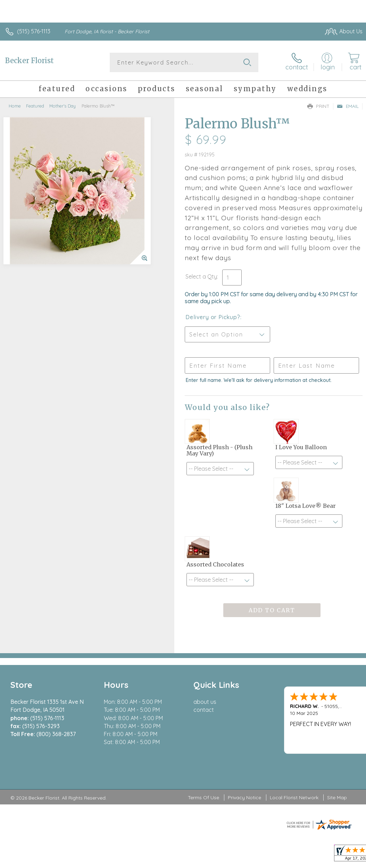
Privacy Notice (244, 797)
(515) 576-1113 (33, 31)
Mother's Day (62, 106)
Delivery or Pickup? (212, 317)
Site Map (337, 797)
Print (318, 106)
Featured (35, 106)
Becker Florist (29, 60)
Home (15, 106)
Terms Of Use (203, 797)
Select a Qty (201, 276)
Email (348, 106)
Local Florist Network (294, 797)
